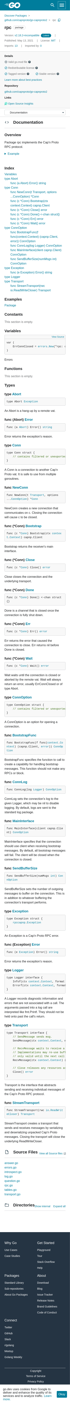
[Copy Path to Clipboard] (59, 20)
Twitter (8, 1327)
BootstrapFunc (24, 735)
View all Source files (51, 1153)
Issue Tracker (45, 1294)
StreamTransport (26, 1103)
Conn (16, 445)
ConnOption (19, 499)
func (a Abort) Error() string (28, 183)
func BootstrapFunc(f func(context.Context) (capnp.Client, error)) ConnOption (34, 237)
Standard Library (14, 1282)
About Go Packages (16, 1294)
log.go (8, 1176)
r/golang (9, 1345)
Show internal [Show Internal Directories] (42, 1206)
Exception (31, 401)
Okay (61, 1394)
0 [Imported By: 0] (33, 45)
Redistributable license (21, 67)
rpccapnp (19, 922)
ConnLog (20, 782)
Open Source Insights (18, 103)
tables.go (10, 1189)
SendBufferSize (25, 868)
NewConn (20, 487)
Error (29, 419)
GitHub (8, 1333)
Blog (39, 1288)
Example (15, 153)
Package (10, 305)
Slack (7, 1339)
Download (43, 1282)
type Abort (11, 178)
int (52, 875)
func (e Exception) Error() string (31, 272)
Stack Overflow (46, 1261)
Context (15, 537)
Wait (29, 658)
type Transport (14, 281)
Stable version (47, 73)
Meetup (8, 1351)
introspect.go (13, 1172)
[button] (5, 61)
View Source (58, 337)
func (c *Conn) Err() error (26, 218)
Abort (16, 394)
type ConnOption (15, 227)
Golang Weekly (13, 1357)
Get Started (45, 1243)
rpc (54, 20)
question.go (12, 1180)
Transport (37, 495)
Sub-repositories (14, 1288)
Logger (38, 789)
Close (30, 560)
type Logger (12, 276)
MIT (53, 40)
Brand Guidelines (47, 1306)
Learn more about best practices (23, 79)
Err (28, 624)
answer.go (11, 1163)
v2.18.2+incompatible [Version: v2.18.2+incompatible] (22, 35)
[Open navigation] (62, 5)
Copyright (35, 1370)
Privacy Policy (36, 1381)
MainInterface (23, 821)
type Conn (11, 187)
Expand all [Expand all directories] (59, 1206)
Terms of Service (35, 1376)
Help (40, 1267)
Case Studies (12, 1255)
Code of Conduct (47, 1312)
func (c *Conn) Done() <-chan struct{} (35, 214)
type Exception (14, 268)
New (51, 346)
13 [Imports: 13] (11, 45)
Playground (43, 1249)
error (46, 567)
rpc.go (8, 1185)
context (52, 742)
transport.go (12, 1194)
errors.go (10, 1167)
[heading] (15, 5)
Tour (39, 1255)
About (41, 1276)
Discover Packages (15, 15)
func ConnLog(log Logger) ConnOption (36, 245)
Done (30, 590)
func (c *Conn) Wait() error (27, 223)
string (47, 427)
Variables (10, 174)
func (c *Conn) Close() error (28, 209)
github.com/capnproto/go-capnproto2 (25, 20)
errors (42, 346)
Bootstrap (33, 526)
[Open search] (52, 5)
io (47, 1110)
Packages (11, 1276)
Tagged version (16, 73)
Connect (10, 1320)
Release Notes (45, 1300)
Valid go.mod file (17, 61)
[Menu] (35, 112)
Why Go (10, 1243)
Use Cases (10, 1249)
